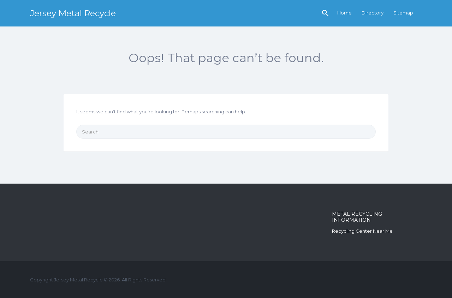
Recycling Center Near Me (362, 231)
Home (344, 13)
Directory (372, 13)
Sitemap (403, 13)
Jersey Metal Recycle (73, 13)
